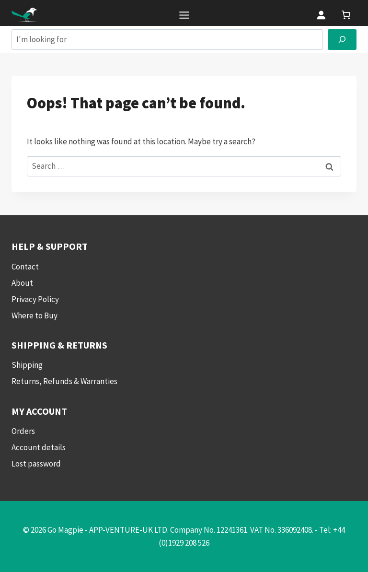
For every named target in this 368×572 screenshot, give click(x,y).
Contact (25, 266)
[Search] (342, 39)
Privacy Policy (35, 299)
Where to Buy (35, 315)
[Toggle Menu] (184, 15)
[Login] (321, 15)
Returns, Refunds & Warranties (64, 381)
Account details (39, 447)
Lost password (36, 463)
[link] (345, 14)
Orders (23, 431)
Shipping (27, 365)
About (22, 283)
